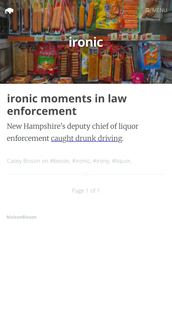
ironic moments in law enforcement (67, 104)
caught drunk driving (86, 138)
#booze (59, 161)
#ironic (81, 161)
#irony (101, 161)
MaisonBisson (21, 217)
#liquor (121, 161)
